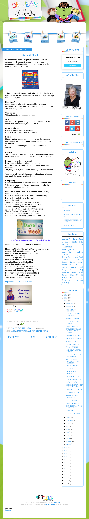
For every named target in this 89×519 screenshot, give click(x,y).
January (68, 445)
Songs (71, 275)
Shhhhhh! (67, 211)
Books (74, 242)
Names (71, 265)
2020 (66, 457)
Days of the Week (22, 331)
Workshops (79, 281)
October (68, 418)
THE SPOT (69, 369)
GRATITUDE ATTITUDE (74, 390)
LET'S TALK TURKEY (73, 414)
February (69, 442)
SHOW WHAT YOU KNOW (72, 373)
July (67, 427)
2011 (66, 484)
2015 (66, 472)
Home (32, 337)
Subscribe (72, 65)
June (67, 430)
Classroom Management (68, 249)
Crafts (65, 255)
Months (34, 331)
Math (29, 331)
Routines (65, 272)
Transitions (66, 280)
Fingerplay (75, 258)
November (69, 307)
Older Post (51, 337)
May (67, 433)
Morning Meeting (42, 331)
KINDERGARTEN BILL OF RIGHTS (73, 221)
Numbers (79, 265)
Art (77, 239)
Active (65, 239)
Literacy (80, 263)
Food (81, 257)
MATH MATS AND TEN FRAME (73, 351)
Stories (72, 278)
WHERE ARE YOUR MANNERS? (72, 397)
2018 (66, 463)
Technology (79, 278)
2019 (66, 460)
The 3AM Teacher (50, 505)
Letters (72, 262)
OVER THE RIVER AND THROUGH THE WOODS (74, 331)
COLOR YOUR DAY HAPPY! (72, 323)
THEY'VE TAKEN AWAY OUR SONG (73, 216)
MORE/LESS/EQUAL (72, 342)
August (68, 424)
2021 (66, 454)
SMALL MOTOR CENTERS (71, 310)
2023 (66, 448)
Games (65, 260)
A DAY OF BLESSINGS (73, 319)
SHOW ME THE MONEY (74, 339)
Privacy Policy (58, 503)
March (68, 439)
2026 (66, 295)
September (69, 421)
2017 (66, 466)
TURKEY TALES (71, 411)
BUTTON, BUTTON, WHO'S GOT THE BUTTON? (73, 361)
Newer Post (13, 337)
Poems (72, 270)
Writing (65, 283)
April (68, 436)
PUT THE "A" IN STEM (73, 377)
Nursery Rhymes (69, 268)
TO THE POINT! (71, 383)
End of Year (66, 257)
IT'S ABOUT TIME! (72, 348)
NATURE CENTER (72, 366)
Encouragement (77, 255)
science (78, 283)
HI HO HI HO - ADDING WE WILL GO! (74, 356)
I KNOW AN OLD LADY (74, 380)
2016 (66, 469)
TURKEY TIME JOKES (73, 404)
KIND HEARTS (69, 226)
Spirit (68, 278)
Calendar (13, 331)
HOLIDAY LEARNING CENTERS (73, 315)
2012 (66, 481)
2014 (66, 475)
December (69, 304)
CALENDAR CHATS (72, 345)
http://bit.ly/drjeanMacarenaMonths (19, 282)
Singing (74, 272)
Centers (65, 244)
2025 (66, 298)
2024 (66, 301)
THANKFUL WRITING (73, 336)
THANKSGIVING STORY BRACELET (74, 407)
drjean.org (8, 510)
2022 (66, 451)
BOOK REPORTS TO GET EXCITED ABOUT (74, 386)
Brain (81, 242)
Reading (79, 270)
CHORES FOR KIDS (72, 393)
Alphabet (72, 239)
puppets (73, 283)
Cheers (80, 244)
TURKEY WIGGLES (72, 327)
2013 (66, 478)
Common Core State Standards (72, 251)
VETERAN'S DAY (71, 401)
